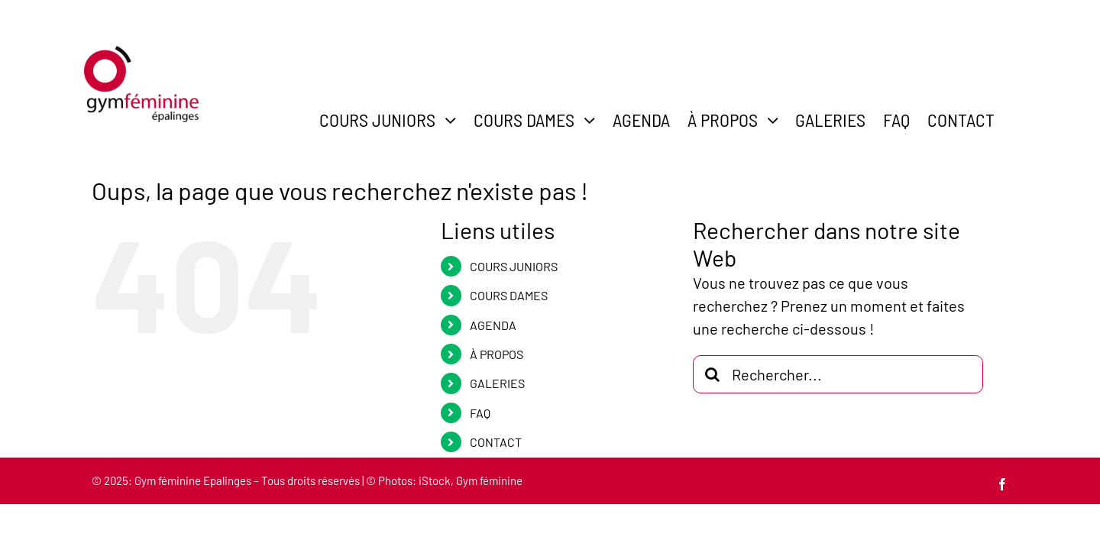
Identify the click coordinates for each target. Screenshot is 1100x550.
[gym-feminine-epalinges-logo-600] (141, 53)
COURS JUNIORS (514, 266)
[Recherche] (712, 374)
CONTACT (496, 442)
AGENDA (493, 325)
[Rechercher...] (838, 374)
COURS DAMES (509, 295)
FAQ (480, 413)
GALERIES (497, 383)
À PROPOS (496, 354)
